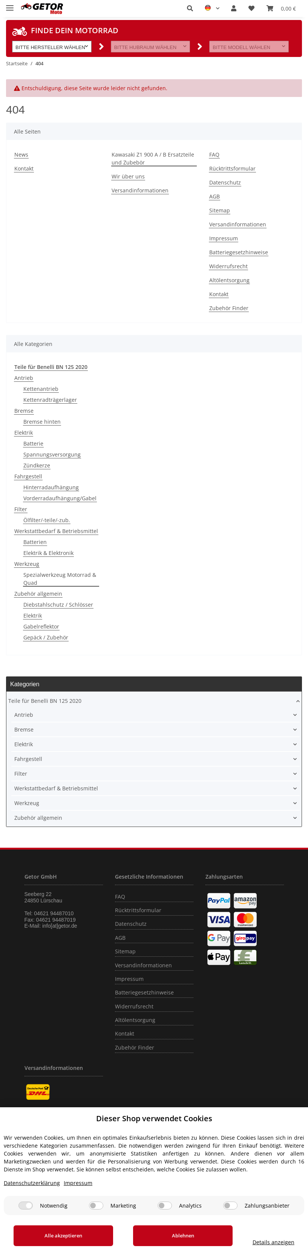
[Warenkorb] (281, 8)
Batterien (35, 542)
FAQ (214, 154)
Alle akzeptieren (59, 1235)
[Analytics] (165, 1206)
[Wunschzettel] (251, 8)
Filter (20, 509)
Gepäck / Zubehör (45, 637)
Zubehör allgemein (38, 593)
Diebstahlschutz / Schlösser (58, 604)
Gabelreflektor (41, 626)
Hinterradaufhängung (51, 487)
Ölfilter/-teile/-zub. (46, 520)
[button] (190, 8)
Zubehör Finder (228, 308)
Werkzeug (26, 563)
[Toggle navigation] (10, 4)
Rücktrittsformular (232, 168)
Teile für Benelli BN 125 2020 (44, 700)
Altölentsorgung (229, 280)
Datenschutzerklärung (32, 1182)
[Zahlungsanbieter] (230, 1206)
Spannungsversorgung (52, 454)
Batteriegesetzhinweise (238, 252)
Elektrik (23, 432)
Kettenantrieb (40, 388)
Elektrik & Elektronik (48, 552)
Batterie (33, 443)
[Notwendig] (25, 1206)
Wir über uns (128, 176)
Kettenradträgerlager (50, 399)
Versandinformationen (140, 190)
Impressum (223, 238)
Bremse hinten (42, 421)
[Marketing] (96, 1206)
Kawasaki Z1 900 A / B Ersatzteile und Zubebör (153, 158)
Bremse (24, 410)
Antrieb (23, 377)
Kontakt (24, 168)
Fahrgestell (28, 476)
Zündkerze (36, 465)
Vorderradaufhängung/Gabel (60, 498)
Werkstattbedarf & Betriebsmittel (56, 531)
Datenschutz (225, 182)
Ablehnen (170, 1235)
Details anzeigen (265, 1242)
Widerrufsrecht (228, 266)
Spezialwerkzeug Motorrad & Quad (59, 578)
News (21, 154)
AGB (214, 196)
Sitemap (219, 210)
